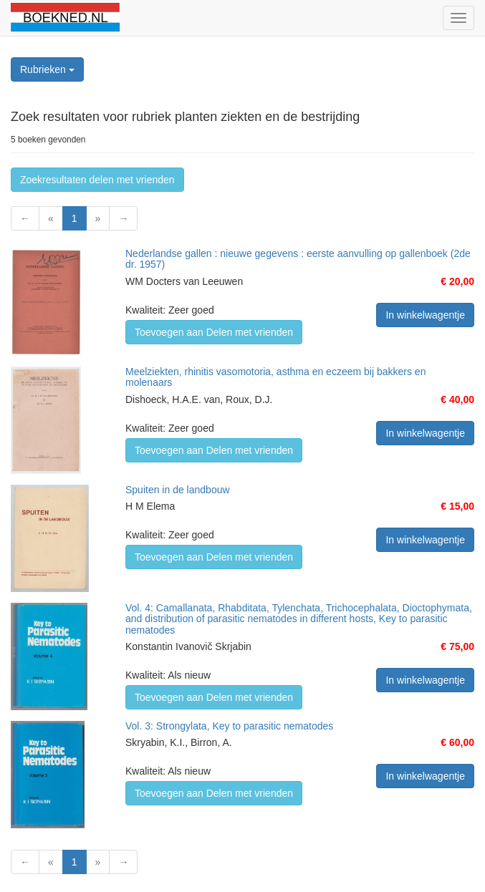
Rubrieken (47, 69)
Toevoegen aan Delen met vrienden (214, 332)
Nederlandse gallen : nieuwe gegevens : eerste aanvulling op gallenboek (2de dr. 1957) (298, 259)
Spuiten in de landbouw (177, 489)
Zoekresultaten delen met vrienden (97, 179)
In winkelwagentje (425, 315)
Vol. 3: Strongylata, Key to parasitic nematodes (229, 726)
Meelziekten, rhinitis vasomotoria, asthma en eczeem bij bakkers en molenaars (275, 377)
